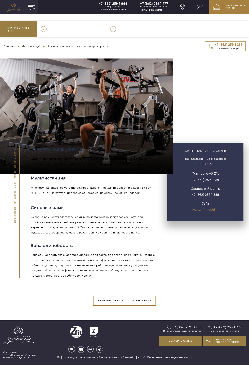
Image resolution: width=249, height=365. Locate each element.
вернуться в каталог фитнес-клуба (124, 300)
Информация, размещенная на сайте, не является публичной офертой (101, 357)
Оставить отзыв (180, 340)
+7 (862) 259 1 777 (154, 4)
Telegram (155, 9)
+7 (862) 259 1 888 (113, 4)
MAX (143, 9)
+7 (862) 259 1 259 (205, 180)
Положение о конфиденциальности (169, 357)
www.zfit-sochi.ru (205, 210)
